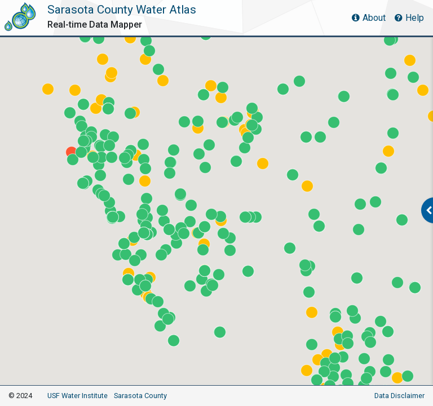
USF (77, 395)
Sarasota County (140, 395)
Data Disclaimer (399, 395)
